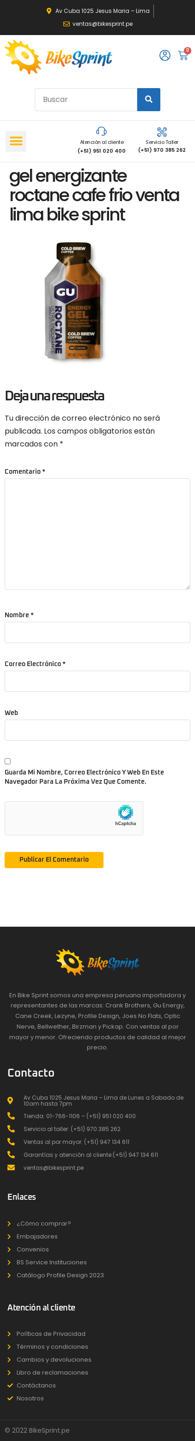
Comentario (25, 472)
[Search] (148, 99)
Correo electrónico (35, 664)
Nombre (19, 615)
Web (11, 713)
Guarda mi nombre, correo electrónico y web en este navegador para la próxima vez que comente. (84, 777)
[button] (16, 141)
